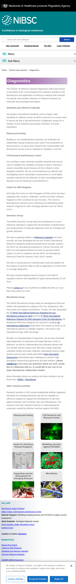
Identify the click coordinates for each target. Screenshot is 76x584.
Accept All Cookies (37, 580)
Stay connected (12, 46)
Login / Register (63, 46)
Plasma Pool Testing (9, 545)
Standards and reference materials (14, 551)
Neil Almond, (12, 509)
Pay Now (47, 46)
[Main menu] (38, 54)
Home (4, 70)
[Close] (71, 567)
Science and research (18, 70)
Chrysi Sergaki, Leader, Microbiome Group (17, 525)
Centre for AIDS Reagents (11, 548)
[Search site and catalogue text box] (31, 39)
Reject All (58, 580)
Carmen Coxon (7, 528)
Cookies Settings (15, 580)
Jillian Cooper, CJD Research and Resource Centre (21, 512)
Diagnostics (34, 70)
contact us (18, 288)
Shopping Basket (31, 46)
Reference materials (44, 237)
